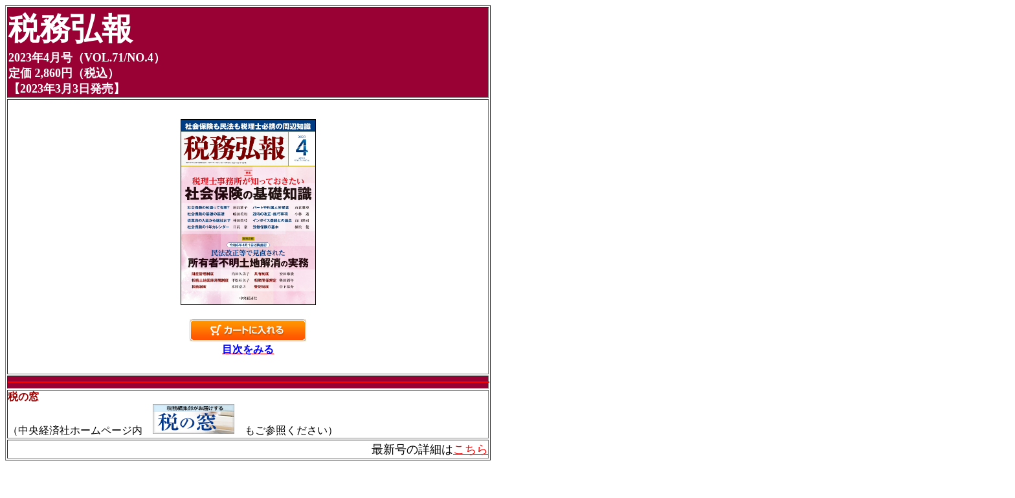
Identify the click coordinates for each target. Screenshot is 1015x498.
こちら (470, 449)
